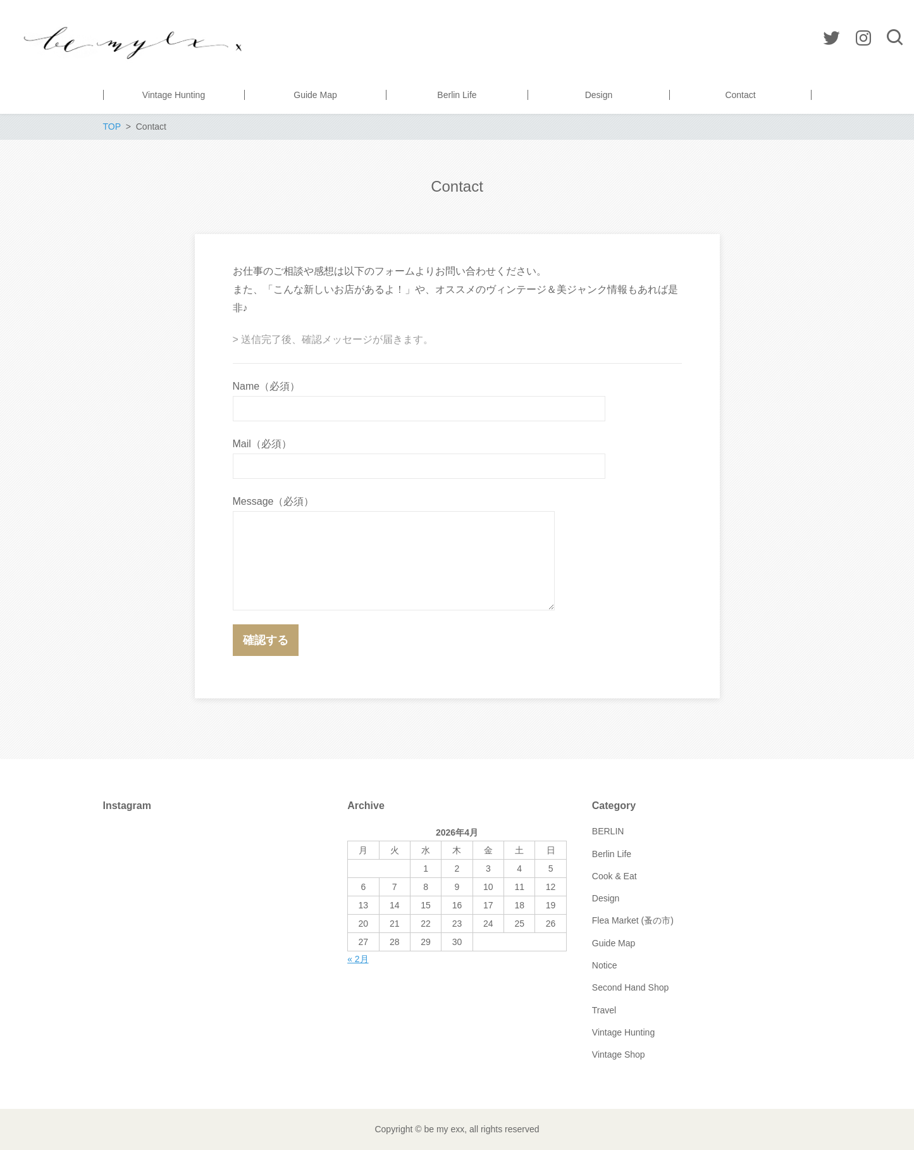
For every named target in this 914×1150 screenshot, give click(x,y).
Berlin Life (611, 854)
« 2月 (357, 959)
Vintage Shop (618, 1054)
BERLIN (608, 831)
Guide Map (613, 943)
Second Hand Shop (630, 987)
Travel (604, 1010)
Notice (604, 965)
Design (606, 898)
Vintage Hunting (623, 1032)
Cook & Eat (614, 876)
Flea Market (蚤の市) (633, 920)
